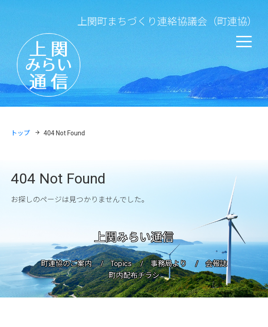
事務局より (168, 263)
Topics (121, 263)
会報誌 (216, 263)
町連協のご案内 (66, 263)
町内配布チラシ (134, 275)
